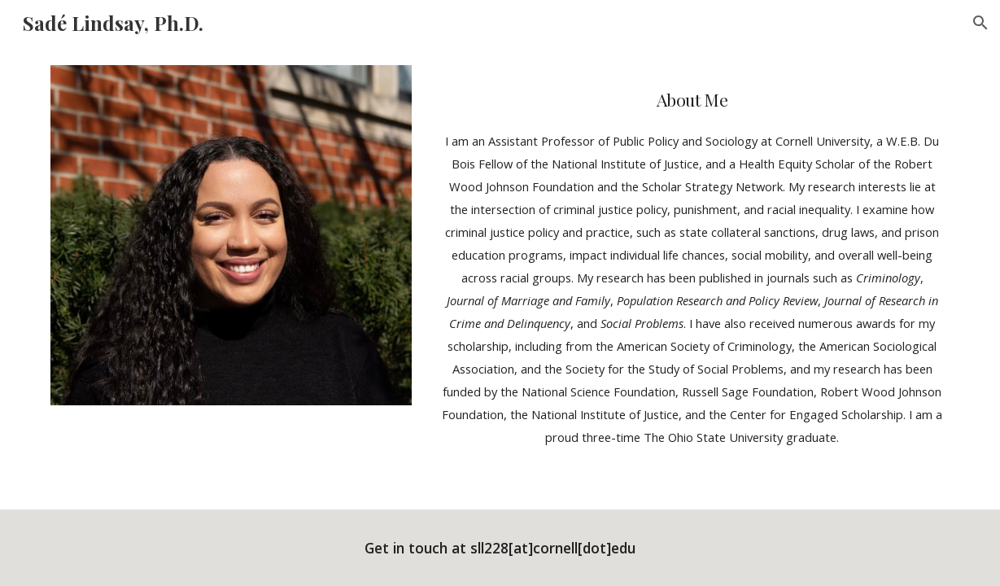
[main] (692, 260)
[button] (980, 22)
